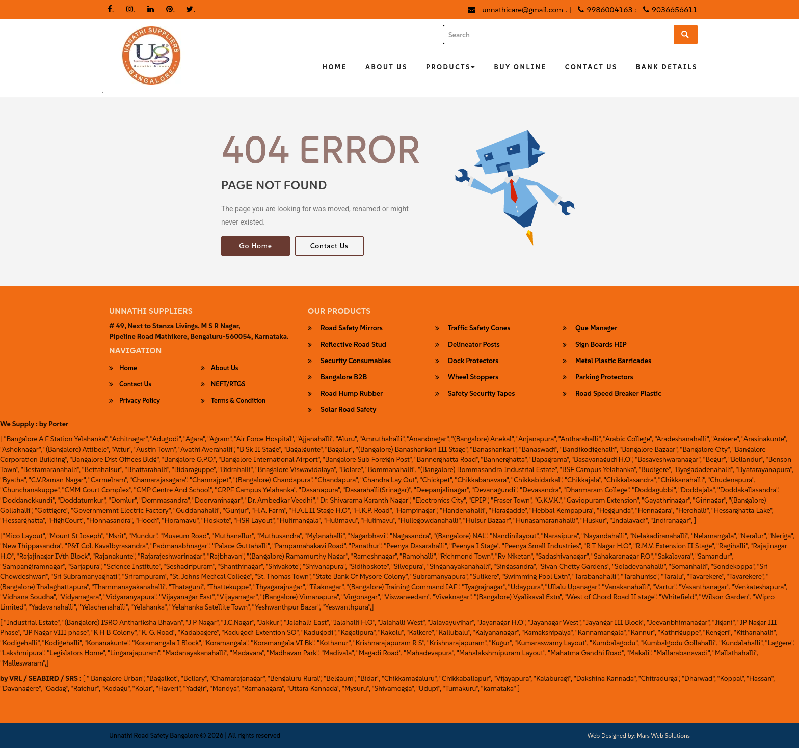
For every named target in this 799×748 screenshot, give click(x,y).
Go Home (255, 246)
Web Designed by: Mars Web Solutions (639, 735)
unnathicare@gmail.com (522, 9)
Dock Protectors (473, 361)
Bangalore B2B (344, 377)
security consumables (356, 361)
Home (334, 67)
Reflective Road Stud (353, 345)
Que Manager (596, 328)
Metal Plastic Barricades (613, 361)
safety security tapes (481, 393)
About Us (386, 67)
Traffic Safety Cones (479, 328)
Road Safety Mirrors (352, 328)
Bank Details (667, 67)
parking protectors (604, 377)
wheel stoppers (473, 377)
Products (451, 67)
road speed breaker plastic (618, 393)
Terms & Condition (238, 401)
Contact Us (591, 67)
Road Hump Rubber (352, 393)
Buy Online (520, 67)
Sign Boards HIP (601, 345)
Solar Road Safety (348, 410)
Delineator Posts (474, 345)
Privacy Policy (139, 401)
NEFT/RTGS (228, 384)
